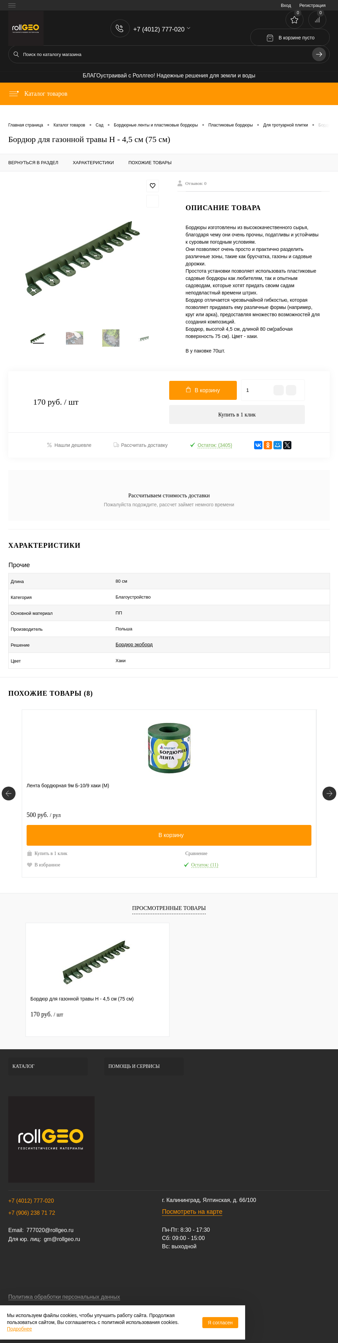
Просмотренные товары (169, 888)
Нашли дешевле (69, 448)
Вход (286, 5)
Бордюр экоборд (134, 630)
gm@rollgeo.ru (62, 1219)
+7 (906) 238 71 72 (31, 1193)
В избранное (43, 844)
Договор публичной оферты (43, 1292)
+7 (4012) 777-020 (31, 1181)
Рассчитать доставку (141, 448)
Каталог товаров (37, 93)
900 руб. (191, 794)
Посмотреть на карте (192, 1191)
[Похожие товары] (9, 773)
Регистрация (312, 5)
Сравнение (115, 833)
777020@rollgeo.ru (49, 1210)
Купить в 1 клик (237, 417)
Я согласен (220, 1322)
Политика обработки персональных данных (64, 1277)
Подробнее (19, 1329)
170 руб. (46, 994)
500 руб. (44, 794)
